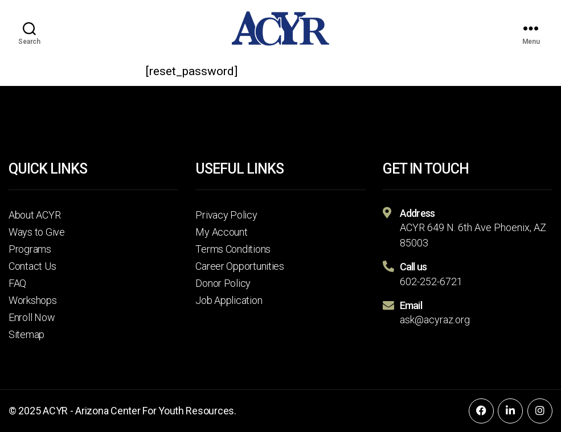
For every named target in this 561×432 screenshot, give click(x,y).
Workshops (33, 300)
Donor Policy (223, 283)
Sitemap (26, 334)
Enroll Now (32, 317)
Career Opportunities (239, 266)
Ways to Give (37, 232)
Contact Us (32, 266)
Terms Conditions (233, 249)
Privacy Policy (226, 215)
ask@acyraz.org (435, 320)
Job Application (228, 300)
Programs (30, 249)
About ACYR (34, 215)
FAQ (17, 283)
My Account (221, 232)
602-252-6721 (431, 281)
